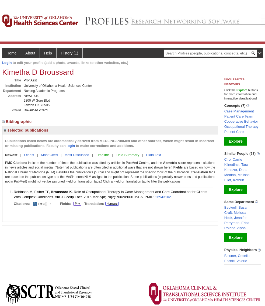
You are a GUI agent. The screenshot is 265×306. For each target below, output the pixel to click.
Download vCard (36, 110)
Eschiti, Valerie (235, 261)
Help (48, 53)
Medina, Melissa (237, 175)
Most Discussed (76, 155)
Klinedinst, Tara (236, 165)
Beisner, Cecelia (237, 256)
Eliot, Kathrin (234, 180)
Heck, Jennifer (235, 218)
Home (11, 53)
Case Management (239, 111)
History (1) (69, 53)
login (71, 146)
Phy (77, 204)
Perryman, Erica (236, 223)
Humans (111, 203)
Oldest (29, 155)
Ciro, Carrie (233, 159)
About (30, 53)
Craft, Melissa (235, 213)
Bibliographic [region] (17, 121)
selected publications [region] (26, 130)
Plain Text (153, 155)
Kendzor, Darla (235, 170)
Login (7, 63)
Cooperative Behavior (241, 121)
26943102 (163, 197)
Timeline (102, 155)
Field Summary (127, 155)
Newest (11, 155)
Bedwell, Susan (236, 207)
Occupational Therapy (241, 127)
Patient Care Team (238, 116)
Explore (236, 141)
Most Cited (49, 155)
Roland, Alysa (235, 228)
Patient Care (234, 132)
